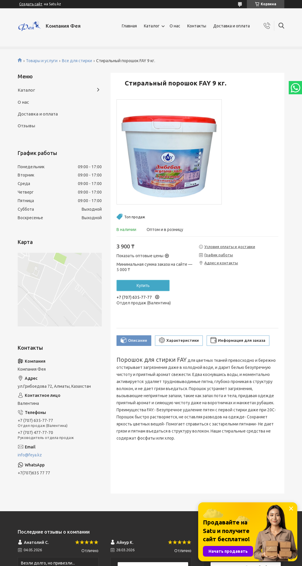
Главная (129, 26)
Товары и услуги (42, 60)
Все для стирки (77, 60)
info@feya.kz (30, 455)
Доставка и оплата (231, 26)
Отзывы (26, 125)
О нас (175, 26)
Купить (143, 285)
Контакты (196, 26)
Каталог (152, 26)
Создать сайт (30, 4)
